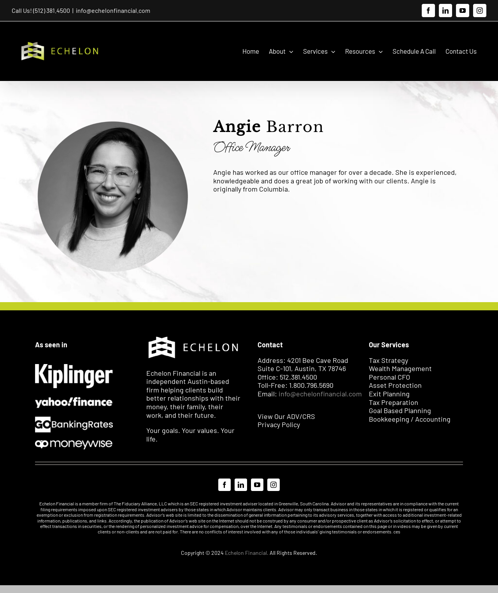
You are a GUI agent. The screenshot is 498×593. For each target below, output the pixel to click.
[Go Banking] (74, 419)
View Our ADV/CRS (286, 416)
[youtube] (257, 484)
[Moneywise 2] (74, 443)
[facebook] (224, 484)
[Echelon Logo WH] (193, 337)
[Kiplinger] (74, 367)
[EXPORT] (74, 399)
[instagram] (273, 484)
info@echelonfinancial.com (113, 10)
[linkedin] (241, 484)
